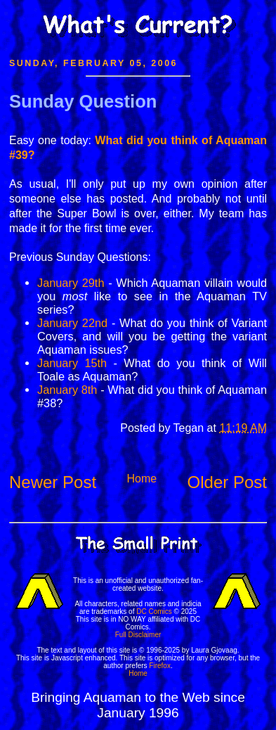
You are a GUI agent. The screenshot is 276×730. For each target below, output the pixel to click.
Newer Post (52, 482)
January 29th (70, 282)
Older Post (227, 482)
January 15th (72, 363)
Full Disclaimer (138, 635)
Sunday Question (83, 101)
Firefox (160, 666)
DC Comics (154, 611)
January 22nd (72, 322)
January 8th (67, 389)
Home (141, 479)
